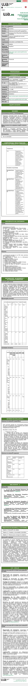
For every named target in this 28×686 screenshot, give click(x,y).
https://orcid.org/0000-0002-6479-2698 (18, 99)
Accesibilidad (16, 681)
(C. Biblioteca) (17, 491)
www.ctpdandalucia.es (13, 622)
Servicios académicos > (11, 7)
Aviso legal (20, 681)
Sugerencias (24, 681)
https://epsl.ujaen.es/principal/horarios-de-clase (18, 52)
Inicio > (5, 7)
